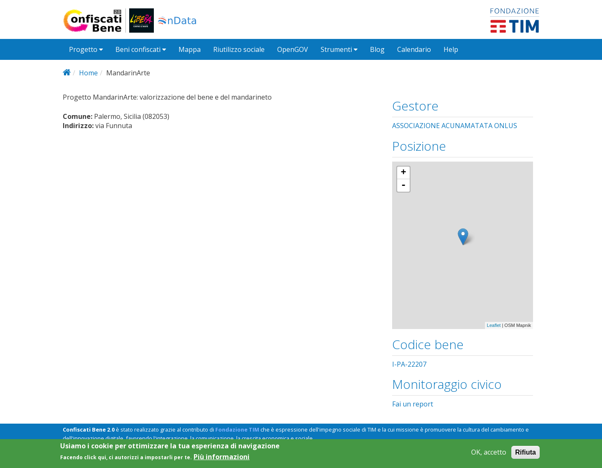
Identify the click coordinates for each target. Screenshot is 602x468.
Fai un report (412, 404)
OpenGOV (292, 49)
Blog (377, 49)
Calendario (414, 49)
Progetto (86, 49)
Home (88, 72)
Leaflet (494, 325)
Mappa (190, 49)
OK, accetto (488, 452)
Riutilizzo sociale (239, 49)
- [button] (403, 185)
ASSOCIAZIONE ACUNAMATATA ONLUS (454, 125)
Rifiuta (525, 452)
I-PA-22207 (409, 364)
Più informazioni (222, 457)
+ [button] (403, 173)
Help (451, 49)
